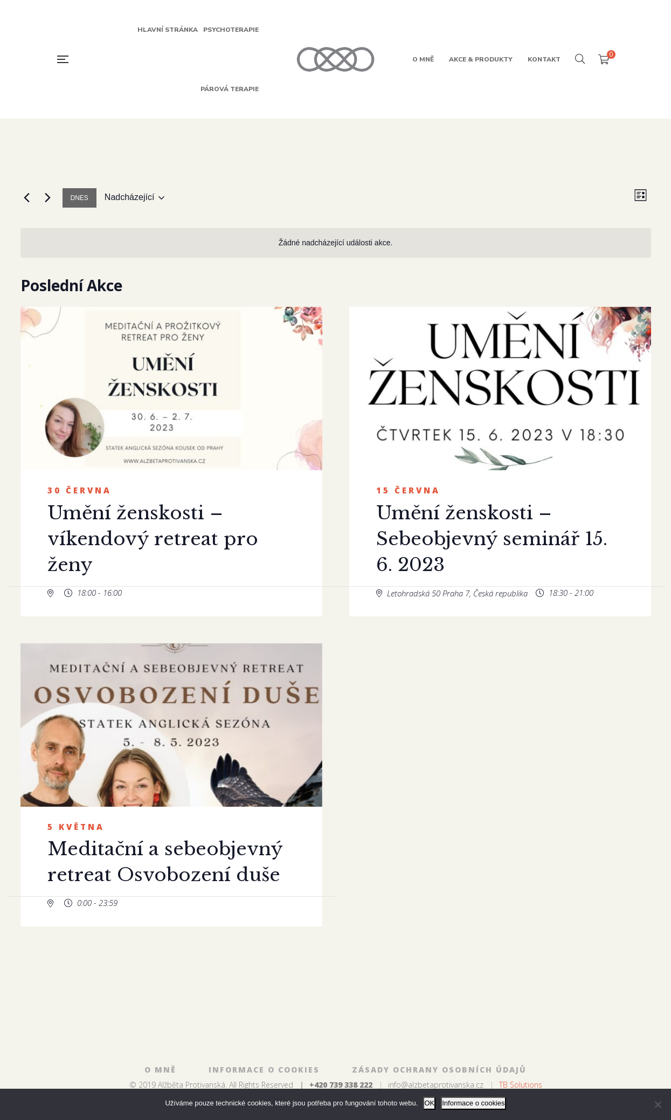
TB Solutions (520, 1085)
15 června (408, 490)
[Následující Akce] (47, 197)
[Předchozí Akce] (26, 197)
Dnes (79, 198)
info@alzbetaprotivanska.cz (435, 1085)
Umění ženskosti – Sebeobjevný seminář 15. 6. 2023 (491, 538)
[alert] (335, 243)
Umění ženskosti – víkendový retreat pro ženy (152, 538)
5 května (76, 826)
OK (429, 1103)
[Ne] (657, 1104)
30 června (79, 490)
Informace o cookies (473, 1103)
